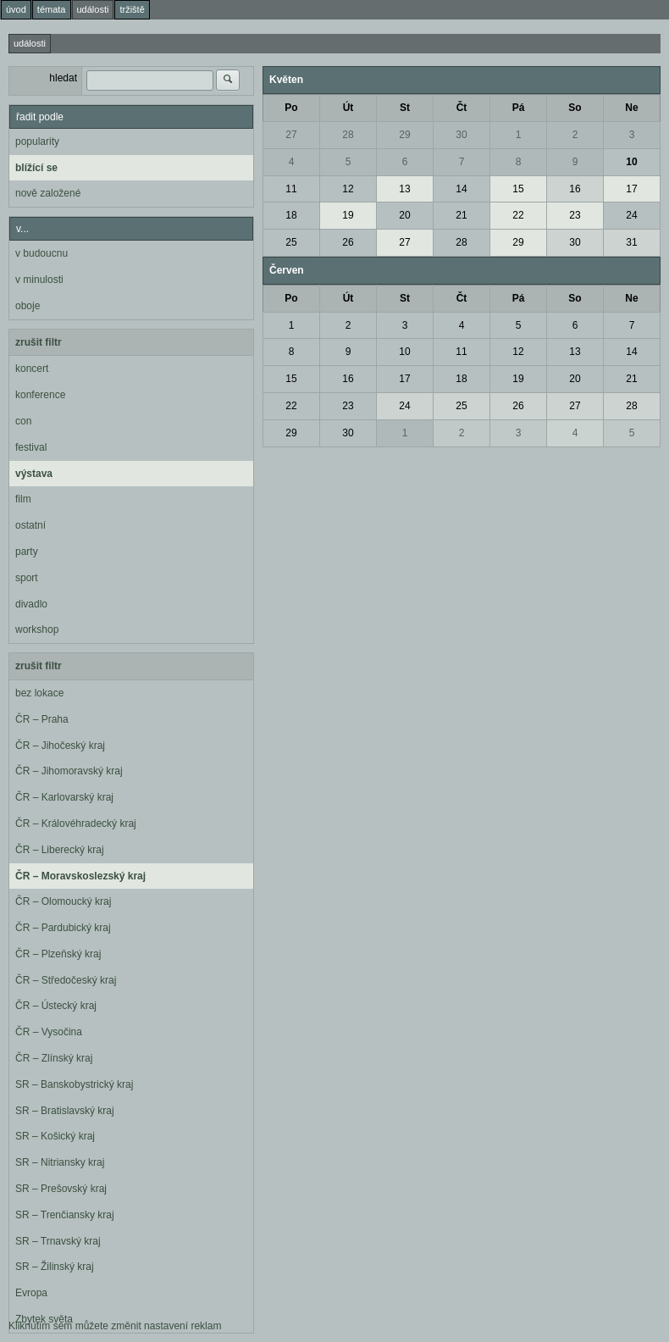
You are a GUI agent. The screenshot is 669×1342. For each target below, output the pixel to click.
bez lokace (39, 693)
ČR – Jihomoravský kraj (69, 771)
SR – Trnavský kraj (58, 1241)
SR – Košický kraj (55, 1136)
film (23, 499)
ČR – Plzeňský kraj (58, 954)
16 (574, 189)
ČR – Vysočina (48, 1032)
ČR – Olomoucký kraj (63, 901)
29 (404, 135)
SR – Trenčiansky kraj (64, 1215)
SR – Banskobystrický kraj (74, 1084)
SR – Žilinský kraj (54, 1267)
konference (40, 395)
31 (631, 242)
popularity (37, 141)
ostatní (30, 525)
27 (290, 135)
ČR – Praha (42, 719)
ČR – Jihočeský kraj (60, 745)
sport (26, 578)
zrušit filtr (38, 342)
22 (517, 215)
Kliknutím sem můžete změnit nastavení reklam (114, 1326)
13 (404, 189)
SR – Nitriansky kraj (59, 1162)
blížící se (36, 168)
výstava (34, 474)
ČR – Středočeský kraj (65, 980)
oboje (27, 306)
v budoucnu (41, 253)
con (23, 421)
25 (290, 242)
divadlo (31, 604)
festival (31, 447)
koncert (31, 368)
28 (347, 135)
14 (461, 189)
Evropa (31, 1293)
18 (290, 215)
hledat (63, 78)
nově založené (47, 193)
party (26, 551)
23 (574, 215)
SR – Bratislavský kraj (64, 1111)
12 (347, 189)
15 (517, 189)
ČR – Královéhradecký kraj (75, 823)
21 (461, 215)
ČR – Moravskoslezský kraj (80, 876)
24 (631, 215)
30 (461, 135)
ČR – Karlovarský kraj (64, 797)
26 (347, 242)
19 (347, 215)
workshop (36, 629)
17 (631, 189)
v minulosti (39, 280)
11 (290, 189)
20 (404, 215)
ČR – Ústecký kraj (56, 1006)
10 (631, 162)
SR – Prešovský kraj (61, 1189)
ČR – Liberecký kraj (59, 850)
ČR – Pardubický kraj (63, 928)
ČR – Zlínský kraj (53, 1058)
